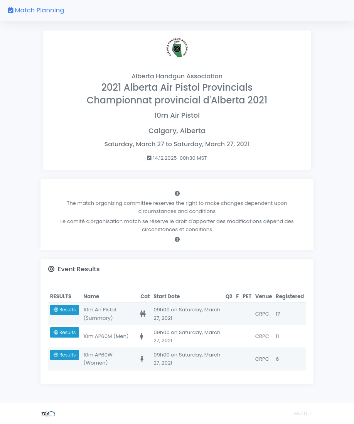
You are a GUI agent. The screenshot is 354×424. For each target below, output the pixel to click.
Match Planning (36, 10)
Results (65, 309)
